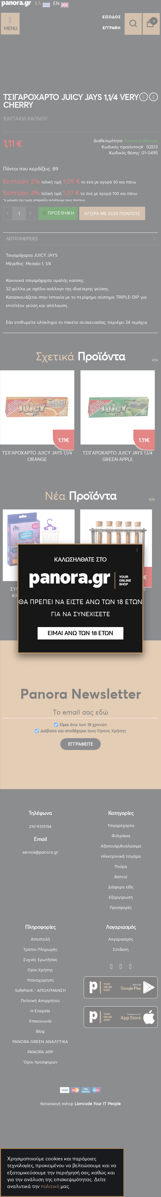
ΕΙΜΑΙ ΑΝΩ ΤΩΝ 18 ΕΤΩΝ (80, 633)
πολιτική (50, 1186)
